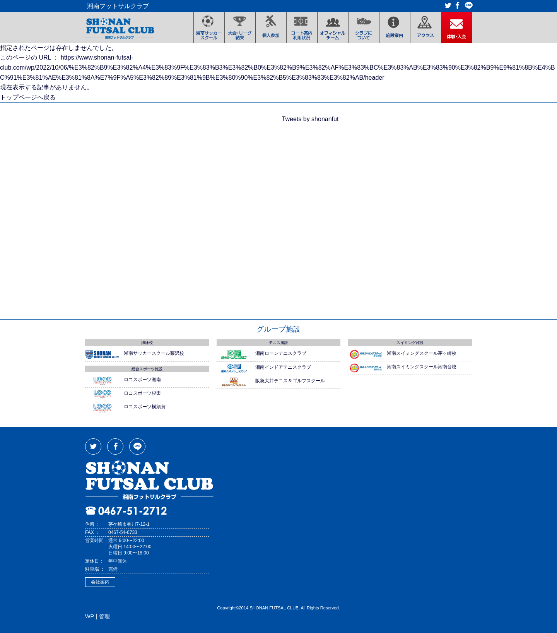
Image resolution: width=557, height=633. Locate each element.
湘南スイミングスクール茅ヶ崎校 (421, 353)
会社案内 (100, 582)
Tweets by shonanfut (310, 119)
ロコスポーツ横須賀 (145, 406)
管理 (104, 616)
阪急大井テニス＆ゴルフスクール (290, 380)
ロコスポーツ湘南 (142, 379)
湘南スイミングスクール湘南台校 (421, 367)
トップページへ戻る (28, 97)
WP (89, 616)
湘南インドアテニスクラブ (283, 367)
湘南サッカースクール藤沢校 (154, 353)
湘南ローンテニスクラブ (280, 353)
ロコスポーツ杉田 (142, 393)
